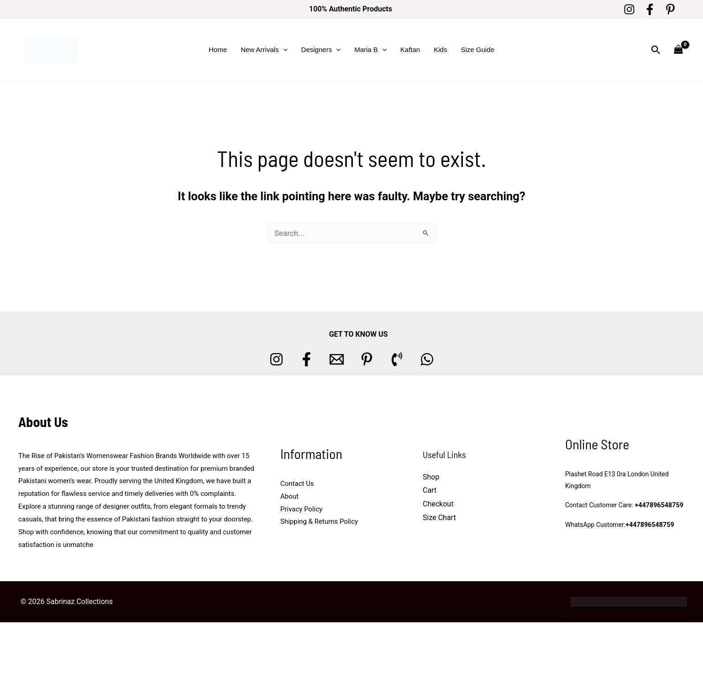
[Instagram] (629, 9)
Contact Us (297, 483)
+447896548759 (658, 505)
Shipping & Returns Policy (319, 521)
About (289, 496)
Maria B (370, 49)
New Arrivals (264, 49)
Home (218, 49)
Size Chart (439, 517)
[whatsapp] (427, 359)
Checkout (438, 504)
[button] (283, 49)
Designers (321, 49)
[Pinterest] (670, 9)
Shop (431, 477)
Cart (429, 490)
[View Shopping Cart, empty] (678, 50)
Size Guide (477, 49)
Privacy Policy (301, 509)
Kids (440, 49)
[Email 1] (337, 359)
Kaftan (410, 49)
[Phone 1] (397, 359)
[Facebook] (650, 9)
